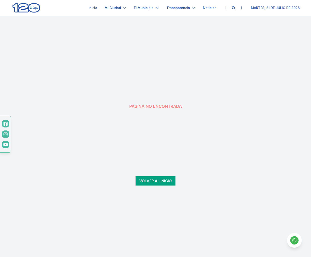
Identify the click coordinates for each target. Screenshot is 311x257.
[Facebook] (5, 123)
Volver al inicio (155, 181)
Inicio (92, 8)
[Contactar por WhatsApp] (294, 240)
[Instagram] (5, 134)
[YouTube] (5, 144)
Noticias (209, 8)
